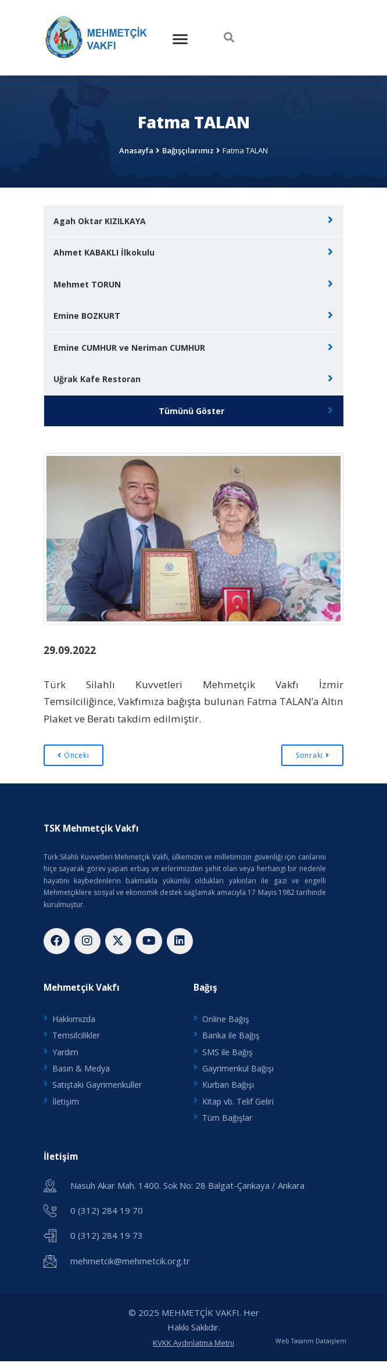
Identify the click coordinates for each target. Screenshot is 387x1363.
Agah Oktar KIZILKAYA (99, 220)
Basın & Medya (81, 1069)
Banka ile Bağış (231, 1035)
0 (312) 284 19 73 (106, 1237)
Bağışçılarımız (188, 150)
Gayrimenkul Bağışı (238, 1069)
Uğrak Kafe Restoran (97, 378)
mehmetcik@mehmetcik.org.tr (130, 1262)
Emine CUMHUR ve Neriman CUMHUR (129, 347)
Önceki (73, 755)
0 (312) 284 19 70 (106, 1212)
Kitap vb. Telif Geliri (238, 1102)
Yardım (65, 1052)
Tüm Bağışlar (227, 1119)
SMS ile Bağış (227, 1052)
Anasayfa (136, 150)
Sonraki (312, 755)
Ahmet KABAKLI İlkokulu (104, 252)
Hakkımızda (73, 1019)
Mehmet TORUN (87, 284)
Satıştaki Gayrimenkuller (97, 1085)
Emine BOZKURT (86, 315)
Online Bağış (225, 1019)
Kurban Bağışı (228, 1085)
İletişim (65, 1102)
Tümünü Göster (191, 410)
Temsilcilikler (76, 1035)
